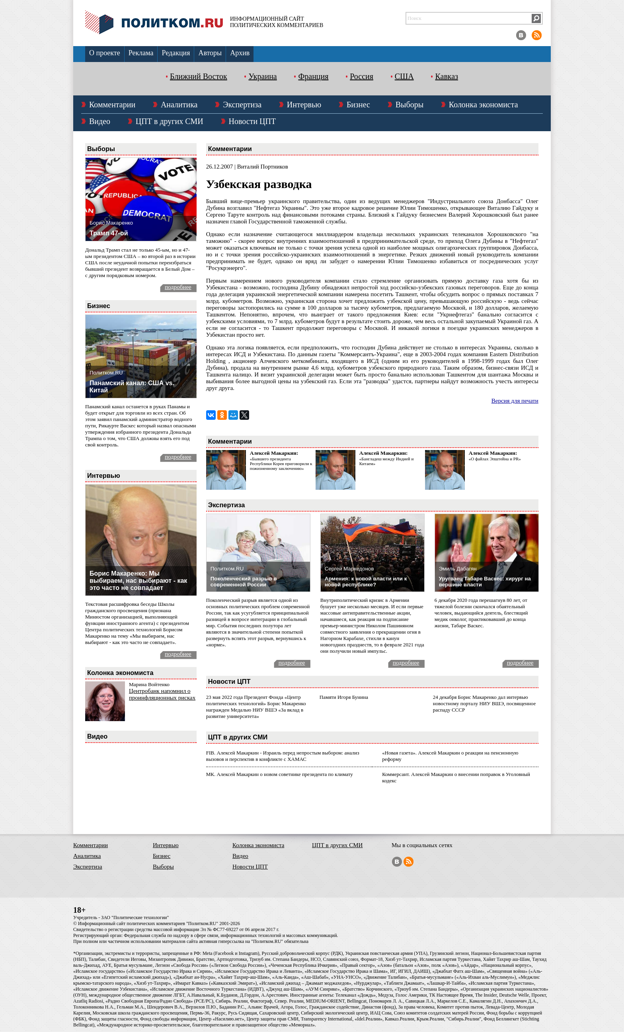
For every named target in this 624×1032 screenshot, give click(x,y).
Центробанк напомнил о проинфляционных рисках (162, 694)
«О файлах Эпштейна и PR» (495, 458)
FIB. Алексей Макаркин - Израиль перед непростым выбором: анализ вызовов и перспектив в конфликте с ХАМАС (282, 756)
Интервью (304, 104)
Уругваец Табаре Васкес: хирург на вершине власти (485, 582)
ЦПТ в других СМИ (169, 121)
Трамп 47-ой (109, 233)
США (404, 76)
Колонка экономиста (483, 104)
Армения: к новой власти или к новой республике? (366, 582)
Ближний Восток (198, 76)
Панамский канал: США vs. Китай (132, 387)
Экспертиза (242, 104)
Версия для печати (514, 401)
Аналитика (179, 104)
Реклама (141, 53)
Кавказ (446, 76)
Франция (313, 76)
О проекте (104, 53)
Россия (361, 76)
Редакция (176, 53)
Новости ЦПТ (252, 121)
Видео (99, 121)
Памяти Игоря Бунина (344, 697)
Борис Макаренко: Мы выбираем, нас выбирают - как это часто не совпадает (138, 580)
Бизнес (358, 104)
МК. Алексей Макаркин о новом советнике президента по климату (279, 774)
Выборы (409, 104)
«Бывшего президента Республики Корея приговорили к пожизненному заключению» (281, 463)
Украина (262, 76)
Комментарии (112, 104)
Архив (240, 53)
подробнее (178, 287)
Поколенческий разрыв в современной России (244, 582)
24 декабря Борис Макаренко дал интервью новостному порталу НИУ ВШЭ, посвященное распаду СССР (484, 703)
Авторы (210, 53)
